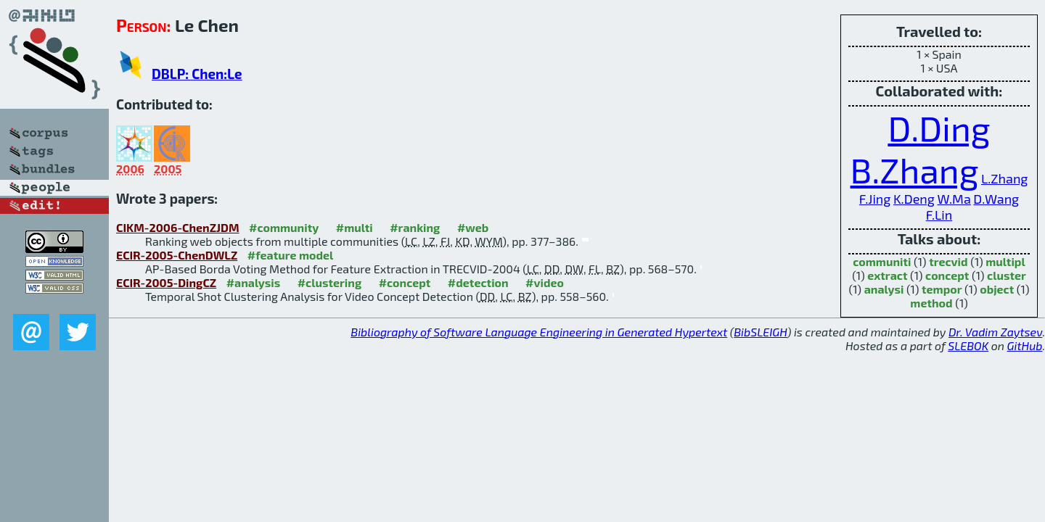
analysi (884, 289)
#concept (405, 282)
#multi (354, 227)
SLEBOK (968, 345)
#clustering (330, 282)
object (997, 289)
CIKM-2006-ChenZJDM (177, 227)
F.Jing (875, 199)
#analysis (253, 282)
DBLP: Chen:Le (197, 73)
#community (284, 227)
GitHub (1025, 345)
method (931, 303)
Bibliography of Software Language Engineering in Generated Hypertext (539, 332)
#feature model (290, 255)
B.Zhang (915, 170)
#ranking (415, 227)
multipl (1005, 261)
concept (947, 275)
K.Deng (914, 199)
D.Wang (996, 199)
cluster (1006, 275)
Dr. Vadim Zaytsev (995, 332)
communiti (882, 261)
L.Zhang (1004, 178)
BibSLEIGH (760, 332)
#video (544, 282)
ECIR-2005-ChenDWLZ (176, 255)
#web (472, 227)
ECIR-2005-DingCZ (166, 282)
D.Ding (939, 128)
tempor (942, 289)
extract (887, 275)
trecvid (948, 261)
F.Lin (939, 215)
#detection (478, 282)
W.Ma (953, 199)
